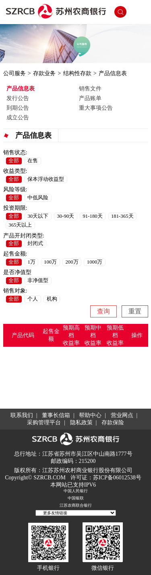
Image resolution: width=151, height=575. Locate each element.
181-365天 (122, 216)
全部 (13, 161)
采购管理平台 (44, 422)
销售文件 (90, 88)
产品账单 (90, 98)
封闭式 (35, 243)
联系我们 (21, 415)
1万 (31, 262)
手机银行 (48, 568)
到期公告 (17, 107)
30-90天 (65, 216)
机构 (52, 299)
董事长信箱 (56, 415)
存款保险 (112, 422)
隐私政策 (81, 422)
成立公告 (17, 117)
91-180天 (92, 216)
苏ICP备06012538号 (117, 478)
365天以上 (20, 225)
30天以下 (37, 216)
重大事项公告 (96, 107)
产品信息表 (113, 73)
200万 (71, 262)
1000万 (95, 262)
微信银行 (102, 568)
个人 (32, 299)
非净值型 (37, 280)
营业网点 (122, 415)
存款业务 (44, 73)
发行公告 (17, 98)
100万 (50, 262)
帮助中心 (90, 415)
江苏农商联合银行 (76, 505)
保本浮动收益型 (45, 179)
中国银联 (76, 498)
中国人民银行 (76, 491)
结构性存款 (77, 73)
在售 (32, 161)
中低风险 (37, 198)
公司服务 (14, 73)
